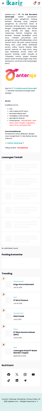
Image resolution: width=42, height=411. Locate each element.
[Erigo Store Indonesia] (8, 284)
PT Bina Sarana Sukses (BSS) (24, 333)
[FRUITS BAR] (8, 316)
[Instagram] (25, 374)
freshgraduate (18, 281)
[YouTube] (33, 374)
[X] (16, 374)
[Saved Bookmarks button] (39, 3)
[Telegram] (25, 380)
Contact (5, 399)
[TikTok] (8, 380)
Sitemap (13, 399)
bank (15, 297)
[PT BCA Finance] (8, 300)
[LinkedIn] (16, 380)
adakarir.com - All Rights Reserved (21, 401)
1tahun (15, 329)
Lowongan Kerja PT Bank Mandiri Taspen (25, 352)
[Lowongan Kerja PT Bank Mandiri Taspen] (8, 351)
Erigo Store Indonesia (23, 284)
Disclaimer (22, 399)
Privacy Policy (32, 399)
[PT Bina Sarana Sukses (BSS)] (8, 333)
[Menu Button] (3, 3)
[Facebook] (8, 374)
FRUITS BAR (18, 316)
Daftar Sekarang (14, 143)
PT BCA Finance (20, 300)
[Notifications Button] (34, 3)
